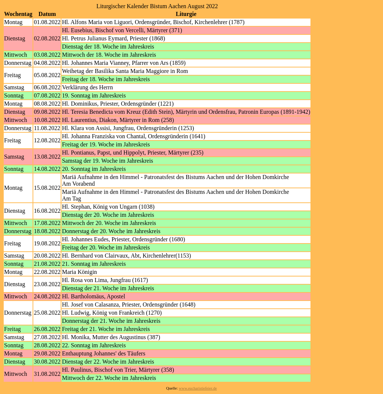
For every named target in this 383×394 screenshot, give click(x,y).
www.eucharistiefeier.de (198, 388)
